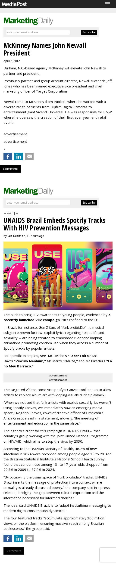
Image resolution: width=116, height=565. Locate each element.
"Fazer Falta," (79, 355)
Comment (10, 169)
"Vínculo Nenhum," (30, 361)
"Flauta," (70, 361)
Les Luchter (16, 236)
